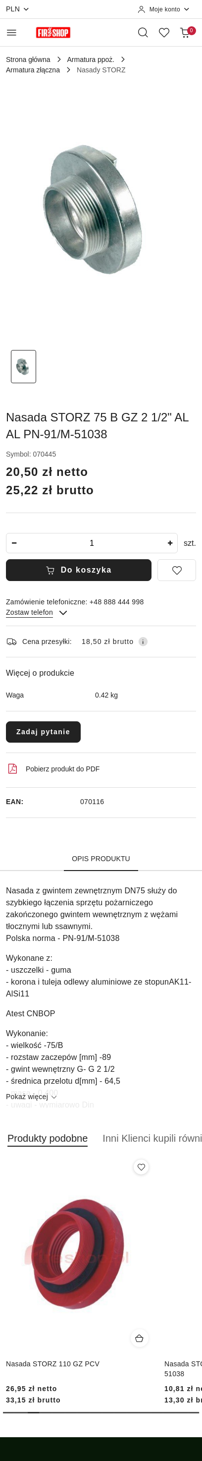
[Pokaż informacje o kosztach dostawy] (143, 641)
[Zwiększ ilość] (169, 543)
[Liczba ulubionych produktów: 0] (163, 32)
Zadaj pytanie (43, 732)
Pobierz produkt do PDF (53, 769)
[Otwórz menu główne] (11, 32)
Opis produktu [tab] (101, 859)
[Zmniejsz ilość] (13, 543)
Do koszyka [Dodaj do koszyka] (79, 570)
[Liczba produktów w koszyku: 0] (184, 32)
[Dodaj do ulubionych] (176, 570)
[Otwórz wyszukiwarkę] (143, 32)
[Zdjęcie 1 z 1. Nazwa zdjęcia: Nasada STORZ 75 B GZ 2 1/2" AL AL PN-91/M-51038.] (23, 366)
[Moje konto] (164, 9)
